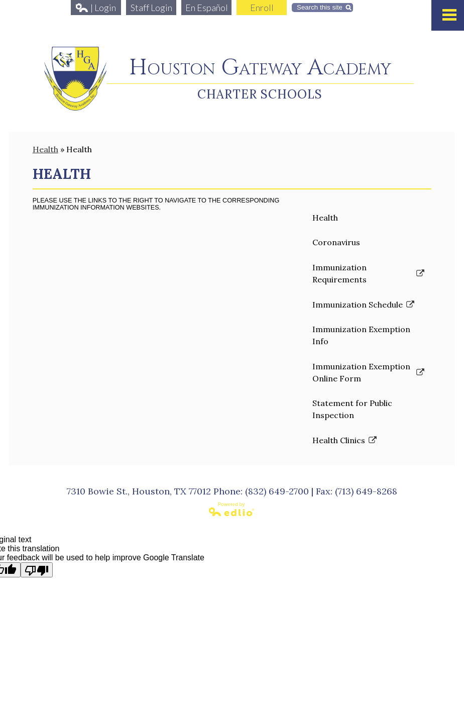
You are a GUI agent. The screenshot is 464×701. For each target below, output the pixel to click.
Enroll (262, 7)
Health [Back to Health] (45, 149)
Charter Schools (259, 94)
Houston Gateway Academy (260, 68)
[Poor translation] (37, 569)
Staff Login (151, 7)
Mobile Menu (449, 15)
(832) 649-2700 (277, 491)
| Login (96, 8)
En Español (206, 7)
